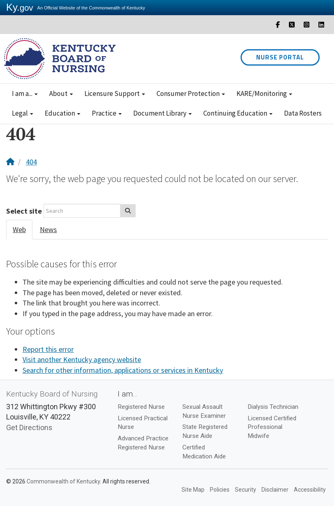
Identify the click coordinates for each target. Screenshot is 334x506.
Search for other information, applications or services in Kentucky (123, 370)
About (61, 93)
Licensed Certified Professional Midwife (272, 427)
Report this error (48, 349)
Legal (22, 113)
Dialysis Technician (273, 406)
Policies (219, 489)
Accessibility (310, 489)
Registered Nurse (141, 406)
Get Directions (29, 427)
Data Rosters (303, 113)
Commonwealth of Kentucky (63, 481)
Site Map (193, 489)
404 (31, 161)
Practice (107, 113)
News (48, 229)
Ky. (19, 7)
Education (62, 113)
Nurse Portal (280, 57)
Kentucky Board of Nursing (52, 394)
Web (19, 229)
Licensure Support (114, 93)
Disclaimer (275, 489)
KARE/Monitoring (264, 93)
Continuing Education (238, 113)
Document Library (162, 113)
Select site (24, 211)
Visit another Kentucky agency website (82, 359)
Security (245, 489)
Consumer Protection (191, 93)
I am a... (25, 93)
